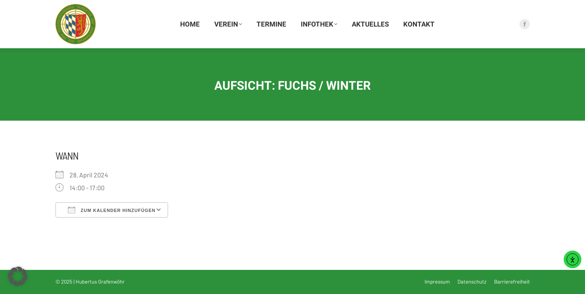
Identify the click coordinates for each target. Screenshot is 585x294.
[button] (17, 276)
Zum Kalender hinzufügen (112, 210)
